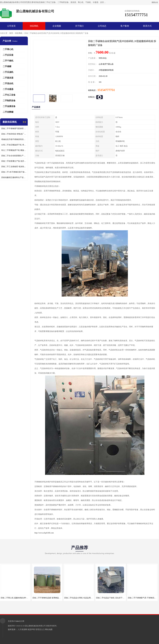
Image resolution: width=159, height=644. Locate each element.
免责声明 (31, 629)
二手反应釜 (8, 55)
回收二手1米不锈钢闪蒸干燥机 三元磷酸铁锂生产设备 (13, 172)
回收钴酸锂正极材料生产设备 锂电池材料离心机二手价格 (13, 177)
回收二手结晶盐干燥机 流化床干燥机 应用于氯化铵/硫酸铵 (120, 598)
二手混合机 (8, 83)
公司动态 (102, 26)
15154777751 (106, 90)
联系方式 (147, 26)
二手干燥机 (8, 61)
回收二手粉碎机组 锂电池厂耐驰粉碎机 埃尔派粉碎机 (13, 134)
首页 (11, 33)
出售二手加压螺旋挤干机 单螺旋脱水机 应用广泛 (13, 145)
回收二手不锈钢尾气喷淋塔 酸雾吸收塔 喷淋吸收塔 (13, 129)
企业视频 (56, 26)
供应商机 (34, 26)
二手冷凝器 (8, 89)
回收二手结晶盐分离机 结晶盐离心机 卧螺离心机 (84, 598)
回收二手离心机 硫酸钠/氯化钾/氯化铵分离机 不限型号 (23, 598)
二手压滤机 (8, 72)
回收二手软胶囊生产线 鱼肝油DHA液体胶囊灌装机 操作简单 (13, 161)
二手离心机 (8, 49)
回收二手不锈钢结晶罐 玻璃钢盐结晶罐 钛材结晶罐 (53, 598)
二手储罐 (7, 66)
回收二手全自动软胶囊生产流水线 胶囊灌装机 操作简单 (13, 156)
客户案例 (124, 26)
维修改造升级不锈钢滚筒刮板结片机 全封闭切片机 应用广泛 (13, 139)
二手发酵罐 (8, 112)
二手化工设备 (9, 95)
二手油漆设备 (9, 106)
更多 (24, 122)
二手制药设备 (9, 100)
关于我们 (79, 26)
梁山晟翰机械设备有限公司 (35, 626)
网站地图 (48, 629)
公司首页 (11, 26)
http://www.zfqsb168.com (44, 533)
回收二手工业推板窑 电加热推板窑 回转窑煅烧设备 (13, 167)
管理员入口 (40, 629)
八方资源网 (22, 629)
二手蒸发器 (8, 78)
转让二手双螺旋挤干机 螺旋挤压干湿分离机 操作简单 (13, 150)
